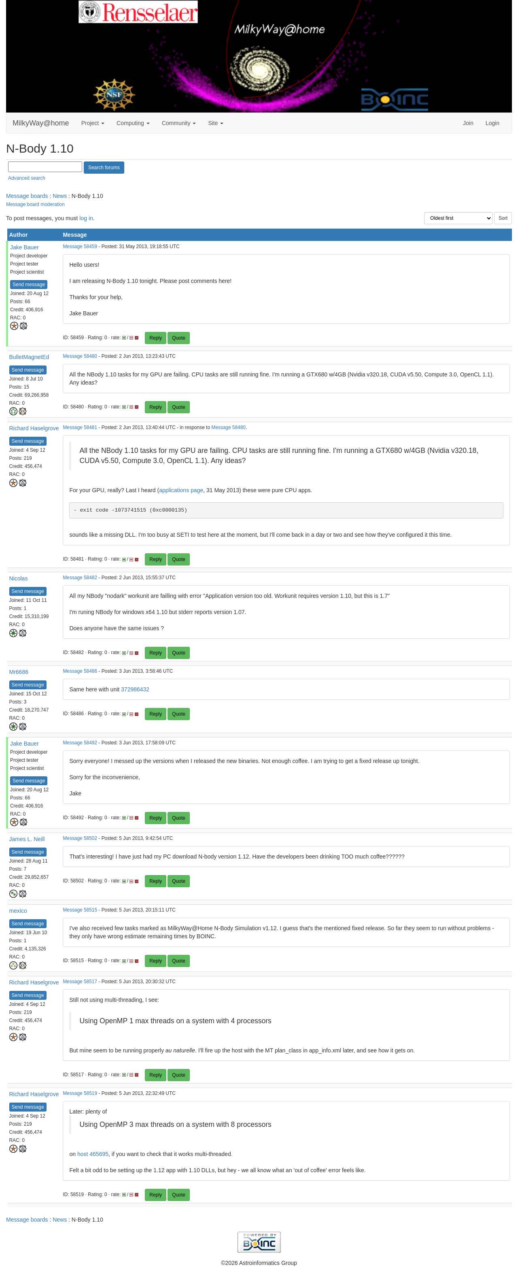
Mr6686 (18, 672)
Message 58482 (80, 577)
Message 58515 (80, 910)
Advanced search (26, 178)
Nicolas (18, 578)
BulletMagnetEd (29, 357)
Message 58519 (80, 1093)
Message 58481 (80, 427)
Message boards (27, 196)
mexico (18, 911)
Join (468, 123)
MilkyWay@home (41, 123)
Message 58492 (80, 743)
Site (215, 123)
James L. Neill (27, 839)
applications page (181, 490)
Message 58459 (80, 246)
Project (92, 123)
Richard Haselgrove (34, 428)
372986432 (135, 689)
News (60, 196)
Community (179, 123)
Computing (133, 123)
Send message (29, 284)
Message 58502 (80, 838)
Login (492, 123)
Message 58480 (80, 356)
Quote (178, 338)
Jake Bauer (24, 247)
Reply (155, 338)
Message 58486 (80, 671)
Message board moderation (35, 204)
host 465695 (92, 1154)
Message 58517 (80, 981)
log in (86, 218)
